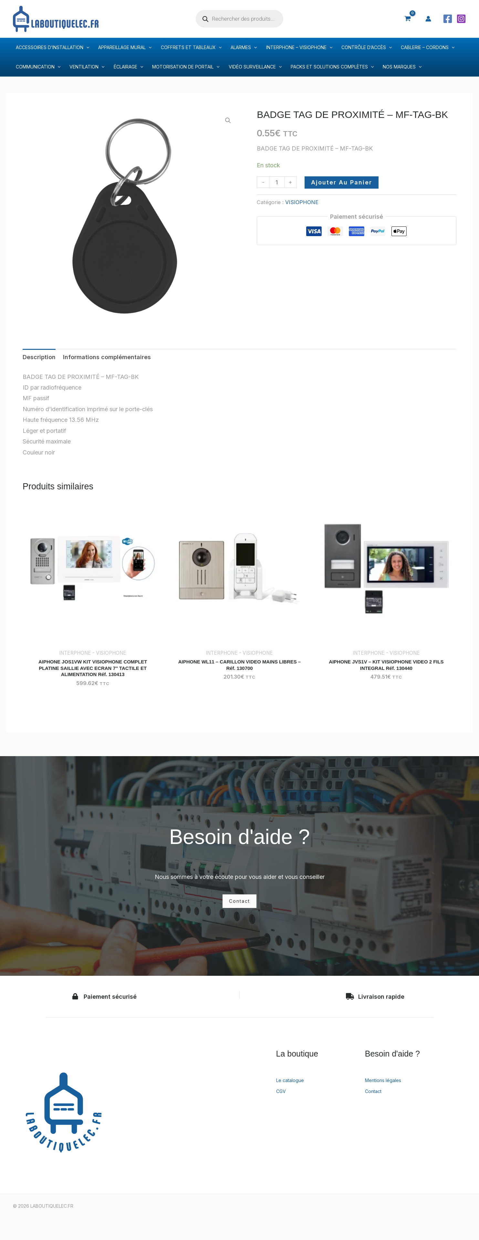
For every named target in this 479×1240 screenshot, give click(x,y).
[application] (86, 47)
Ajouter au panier (341, 182)
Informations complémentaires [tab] (107, 357)
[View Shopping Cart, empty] (407, 18)
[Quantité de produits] (276, 182)
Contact (375, 1095)
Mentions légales (387, 1084)
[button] (228, 120)
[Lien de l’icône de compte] (428, 19)
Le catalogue (293, 1084)
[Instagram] (461, 19)
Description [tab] (39, 357)
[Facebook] (448, 19)
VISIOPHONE (301, 202)
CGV (282, 1095)
